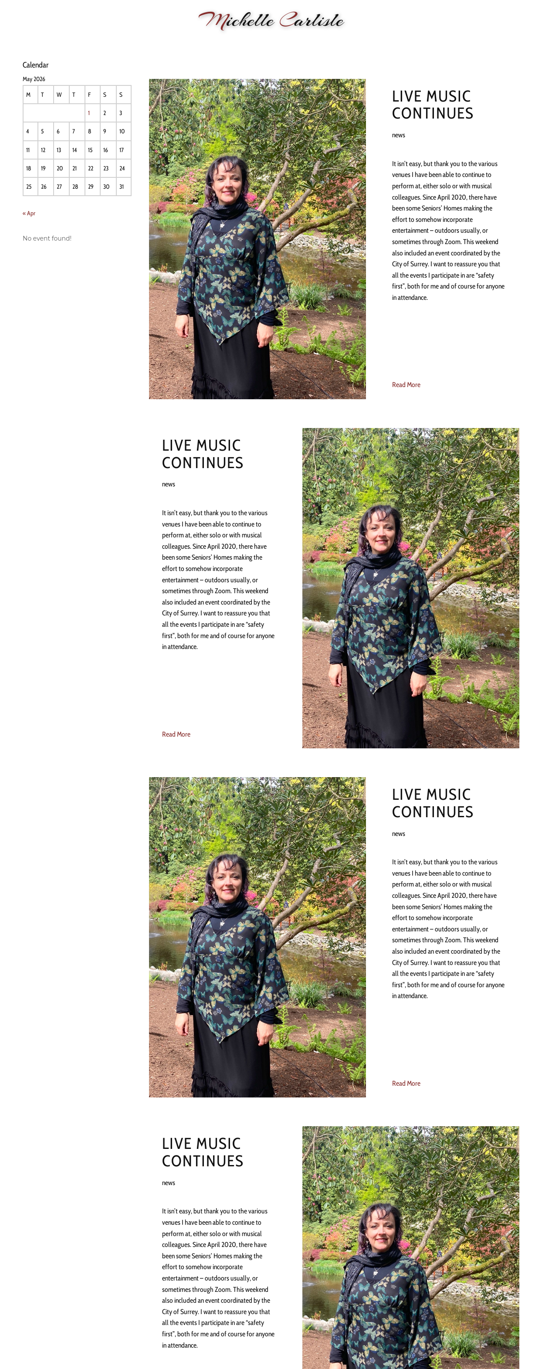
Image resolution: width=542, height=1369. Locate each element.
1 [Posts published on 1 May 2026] (89, 113)
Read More (406, 384)
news (398, 135)
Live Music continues (433, 104)
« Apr (29, 213)
